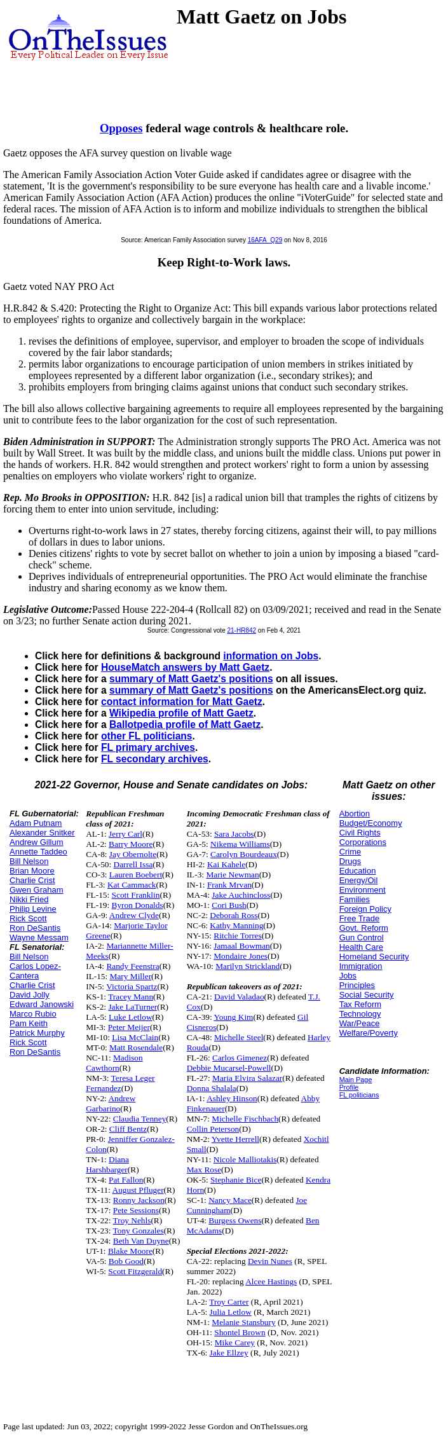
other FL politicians (147, 736)
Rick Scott (28, 918)
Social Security (366, 994)
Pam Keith (29, 1023)
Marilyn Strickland (247, 966)
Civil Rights (360, 832)
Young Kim (234, 1017)
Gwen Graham (37, 890)
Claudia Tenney (139, 1118)
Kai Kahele (226, 864)
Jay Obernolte (132, 854)
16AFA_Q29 (265, 240)
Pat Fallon (126, 1179)
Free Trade (359, 918)
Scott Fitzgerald (135, 1271)
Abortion (354, 813)
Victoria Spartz (131, 986)
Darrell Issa (133, 864)
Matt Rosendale (136, 1047)
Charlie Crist (32, 880)
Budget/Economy (370, 823)
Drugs (350, 861)
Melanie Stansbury (243, 1322)
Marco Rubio (33, 1014)
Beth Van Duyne (141, 1241)
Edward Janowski (42, 1004)
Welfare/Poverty (368, 1033)
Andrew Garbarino (110, 1103)
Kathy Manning (236, 925)
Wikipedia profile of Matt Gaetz (181, 713)
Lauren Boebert (135, 874)
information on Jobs (270, 655)
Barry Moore (131, 844)
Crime (350, 851)
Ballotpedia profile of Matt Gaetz (185, 724)
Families (354, 899)
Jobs (347, 975)
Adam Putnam (36, 823)
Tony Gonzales (138, 1230)
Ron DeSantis (35, 928)
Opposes (121, 128)
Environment (362, 890)
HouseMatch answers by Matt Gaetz (185, 667)
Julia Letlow (231, 1312)
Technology (360, 1014)
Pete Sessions (136, 1210)
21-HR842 (241, 630)
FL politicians (359, 1095)
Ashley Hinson (232, 1098)
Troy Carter (228, 1302)
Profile (349, 1087)
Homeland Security (374, 956)
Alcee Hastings (271, 1281)
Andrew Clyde (134, 915)
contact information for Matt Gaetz (181, 701)
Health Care (361, 947)
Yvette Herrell (235, 1139)
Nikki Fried (29, 899)
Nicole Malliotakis (245, 1159)
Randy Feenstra (132, 966)
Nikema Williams (240, 844)
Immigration (361, 966)
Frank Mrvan (229, 884)
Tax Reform (360, 1004)
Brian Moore (32, 870)
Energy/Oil (358, 880)
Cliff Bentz (128, 1129)
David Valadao (239, 996)
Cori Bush (229, 905)
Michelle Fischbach (245, 1118)
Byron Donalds (137, 905)
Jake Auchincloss (241, 895)
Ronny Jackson (139, 1200)
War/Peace (359, 1023)
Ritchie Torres (237, 935)
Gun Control (361, 937)
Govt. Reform (363, 928)
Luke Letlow (130, 1017)
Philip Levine (33, 909)
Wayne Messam (39, 937)
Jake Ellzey (229, 1352)
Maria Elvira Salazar (247, 1078)
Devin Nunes (270, 1261)
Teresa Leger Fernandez (120, 1083)
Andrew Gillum (37, 842)
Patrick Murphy (37, 1033)
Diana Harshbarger (107, 1164)
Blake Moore (130, 1251)
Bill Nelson (29, 861)
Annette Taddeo (38, 851)
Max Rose (204, 1169)
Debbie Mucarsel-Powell (229, 1068)
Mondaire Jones (241, 956)
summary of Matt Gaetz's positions (191, 678)
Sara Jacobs (234, 834)
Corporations (362, 842)
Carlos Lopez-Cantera (35, 970)
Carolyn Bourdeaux (243, 854)
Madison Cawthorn (114, 1063)
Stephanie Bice (235, 1179)
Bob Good (126, 1261)
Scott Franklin (136, 895)
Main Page (355, 1079)
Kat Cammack (131, 884)
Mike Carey (235, 1342)
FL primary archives (148, 747)
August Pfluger (138, 1190)
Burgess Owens (234, 1220)
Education (357, 870)
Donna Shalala (211, 1088)
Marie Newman (232, 874)
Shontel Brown (239, 1332)
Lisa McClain (135, 1037)
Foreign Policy (365, 909)
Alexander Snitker (42, 832)
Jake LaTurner (132, 1007)
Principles (357, 985)
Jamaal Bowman (241, 946)
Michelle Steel (238, 1037)
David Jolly (30, 994)
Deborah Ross (233, 915)
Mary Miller (131, 976)
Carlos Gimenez (239, 1057)
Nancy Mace (230, 1200)
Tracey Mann (130, 996)
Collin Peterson (213, 1129)
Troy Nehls (132, 1220)
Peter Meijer (129, 1027)
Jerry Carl (125, 834)
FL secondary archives (154, 758)
